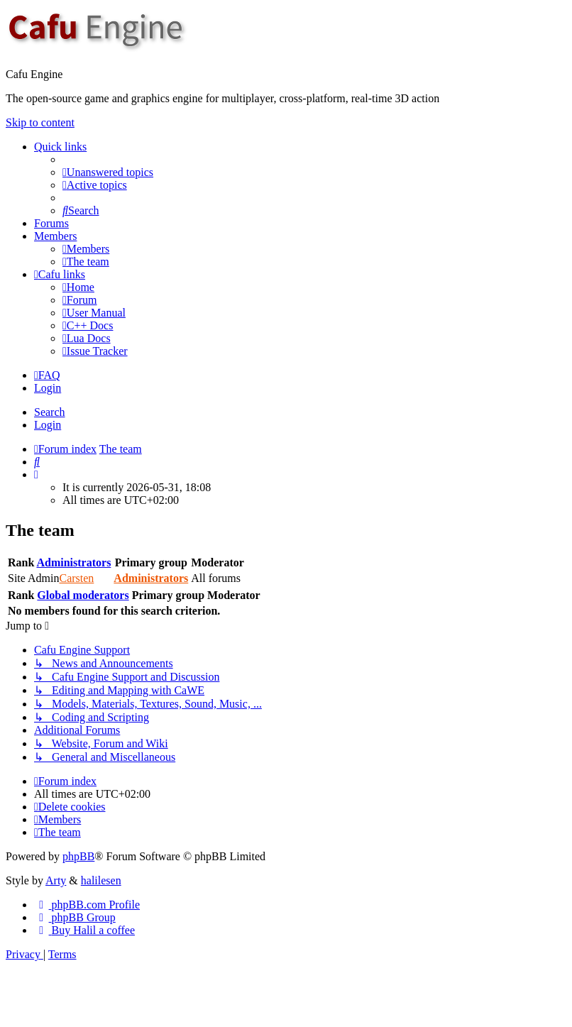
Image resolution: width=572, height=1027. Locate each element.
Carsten (76, 578)
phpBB (78, 856)
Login (47, 425)
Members (55, 236)
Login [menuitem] (47, 388)
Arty (55, 880)
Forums (51, 223)
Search (49, 412)
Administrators (73, 562)
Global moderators (82, 595)
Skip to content (40, 122)
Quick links (60, 147)
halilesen (101, 880)
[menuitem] (107, 172)
